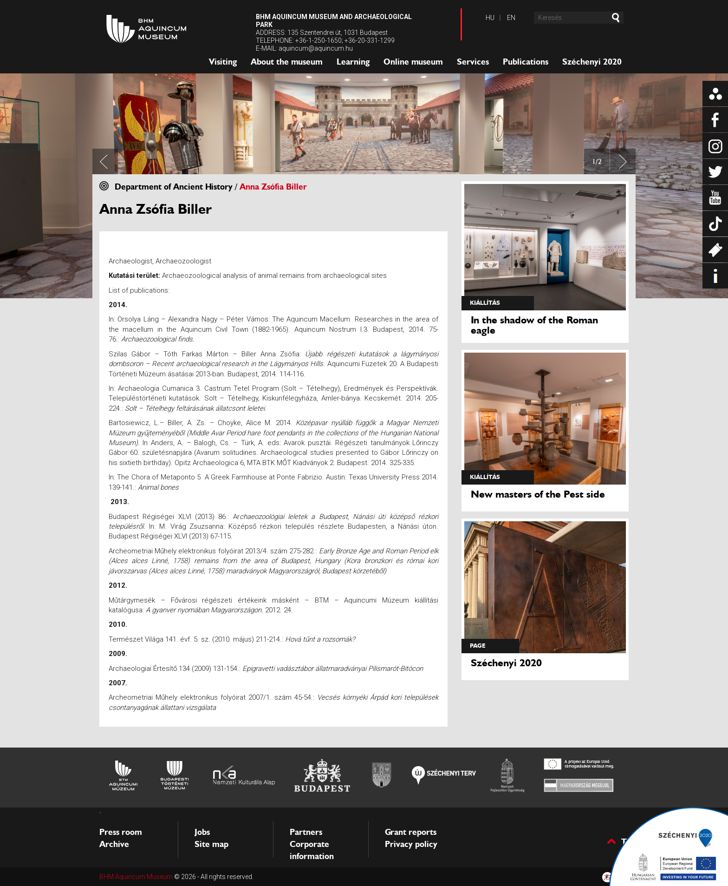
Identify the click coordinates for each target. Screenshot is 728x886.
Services (473, 62)
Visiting (223, 62)
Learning (353, 62)
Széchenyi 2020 (592, 62)
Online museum (413, 62)
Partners (306, 832)
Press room (120, 832)
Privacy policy (411, 844)
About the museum (287, 62)
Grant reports (410, 832)
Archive (114, 844)
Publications (525, 62)
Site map (211, 844)
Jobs (202, 832)
